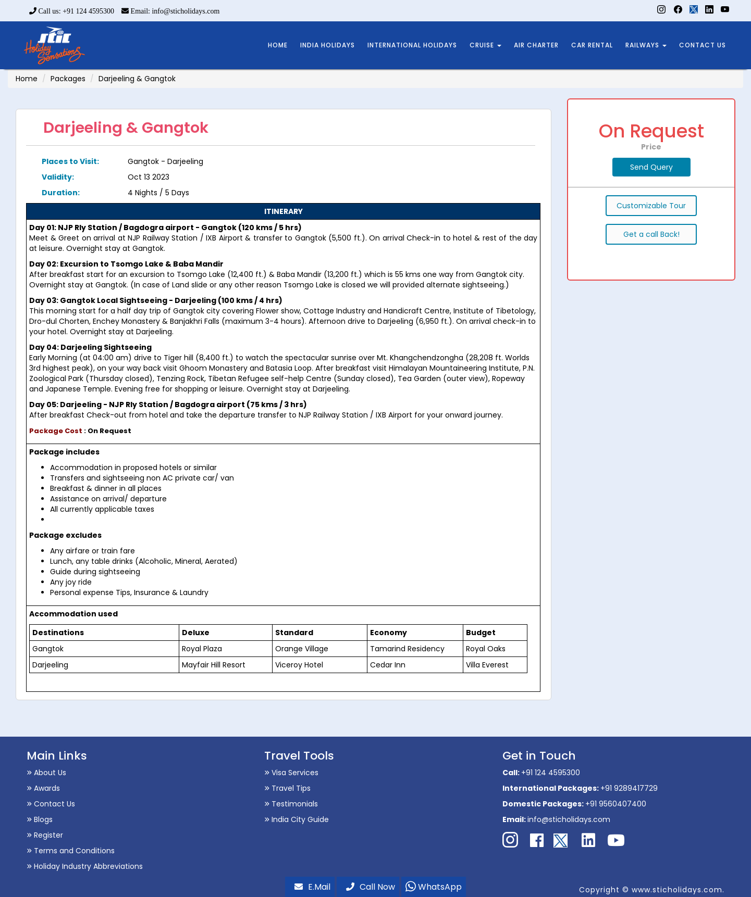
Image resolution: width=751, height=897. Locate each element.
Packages (68, 78)
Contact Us (51, 804)
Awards (43, 788)
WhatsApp (433, 887)
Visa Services (291, 772)
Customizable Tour (651, 205)
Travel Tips (287, 788)
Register (45, 835)
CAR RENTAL (592, 45)
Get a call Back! (651, 234)
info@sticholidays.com (568, 819)
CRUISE (485, 45)
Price (651, 147)
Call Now (370, 887)
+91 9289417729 (629, 788)
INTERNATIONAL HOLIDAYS (412, 45)
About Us (46, 772)
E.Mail (312, 887)
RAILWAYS (646, 45)
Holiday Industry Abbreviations (85, 866)
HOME (278, 45)
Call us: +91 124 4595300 (71, 11)
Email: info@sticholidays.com (170, 11)
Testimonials (291, 804)
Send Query (651, 167)
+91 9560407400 (615, 804)
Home (27, 78)
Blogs (40, 819)
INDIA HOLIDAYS (327, 45)
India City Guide (296, 819)
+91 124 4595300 (550, 772)
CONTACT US (702, 45)
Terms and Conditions (71, 850)
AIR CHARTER (536, 45)
